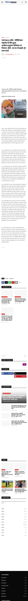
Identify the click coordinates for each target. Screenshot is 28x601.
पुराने (25, 356)
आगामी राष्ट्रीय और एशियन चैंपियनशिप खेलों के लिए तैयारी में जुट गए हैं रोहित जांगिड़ (21, 490)
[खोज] (12, 364)
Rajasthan (11, 278)
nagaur (7, 37)
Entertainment (14, 585)
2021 (14, 522)
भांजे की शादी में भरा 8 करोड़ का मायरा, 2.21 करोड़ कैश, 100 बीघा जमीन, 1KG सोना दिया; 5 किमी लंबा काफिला (7, 318)
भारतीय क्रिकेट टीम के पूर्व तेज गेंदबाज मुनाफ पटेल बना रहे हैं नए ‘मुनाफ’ (7, 490)
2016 (14, 535)
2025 (14, 511)
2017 (14, 532)
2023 (14, 517)
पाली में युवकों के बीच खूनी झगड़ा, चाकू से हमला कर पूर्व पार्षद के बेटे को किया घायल (18, 407)
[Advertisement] (14, 21)
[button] (2, 2)
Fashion (14, 588)
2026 (14, 509)
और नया (4, 356)
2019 (14, 527)
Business (14, 580)
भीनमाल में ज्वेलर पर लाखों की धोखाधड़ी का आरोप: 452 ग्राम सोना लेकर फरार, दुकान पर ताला (18, 415)
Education (14, 583)
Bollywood (14, 577)
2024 (14, 514)
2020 (14, 525)
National (14, 593)
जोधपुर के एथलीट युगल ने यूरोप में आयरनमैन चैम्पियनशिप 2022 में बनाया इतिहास (7, 474)
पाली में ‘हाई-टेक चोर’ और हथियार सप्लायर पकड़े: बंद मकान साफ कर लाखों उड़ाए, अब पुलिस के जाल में (18, 422)
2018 (14, 530)
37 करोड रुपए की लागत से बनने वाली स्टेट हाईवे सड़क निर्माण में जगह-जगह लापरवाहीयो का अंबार (6, 301)
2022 (14, 519)
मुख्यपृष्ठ (2, 37)
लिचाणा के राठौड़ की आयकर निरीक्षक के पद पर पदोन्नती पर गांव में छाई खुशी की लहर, (20, 300)
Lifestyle (14, 591)
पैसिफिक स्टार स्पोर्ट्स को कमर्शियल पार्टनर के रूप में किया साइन (20, 473)
